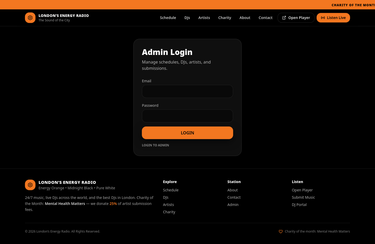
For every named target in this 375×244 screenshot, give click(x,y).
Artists (204, 17)
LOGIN (187, 133)
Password (150, 105)
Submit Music (303, 197)
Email (146, 80)
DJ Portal (299, 204)
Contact (265, 17)
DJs (187, 17)
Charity (224, 17)
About (245, 17)
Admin (233, 204)
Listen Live (333, 17)
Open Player (296, 17)
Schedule (168, 17)
